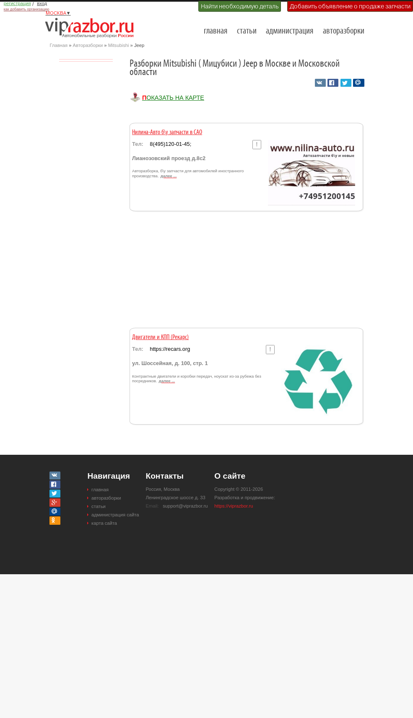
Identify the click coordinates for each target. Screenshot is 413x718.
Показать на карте (173, 97)
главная (215, 31)
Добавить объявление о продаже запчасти (350, 6)
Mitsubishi (118, 45)
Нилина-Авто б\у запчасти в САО (167, 132)
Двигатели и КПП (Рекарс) (160, 337)
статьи (247, 31)
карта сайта (104, 523)
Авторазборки (88, 45)
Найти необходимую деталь (239, 6)
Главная (59, 45)
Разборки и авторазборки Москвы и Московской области (92, 28)
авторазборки (343, 31)
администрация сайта (115, 514)
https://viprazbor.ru (233, 505)
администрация (289, 31)
